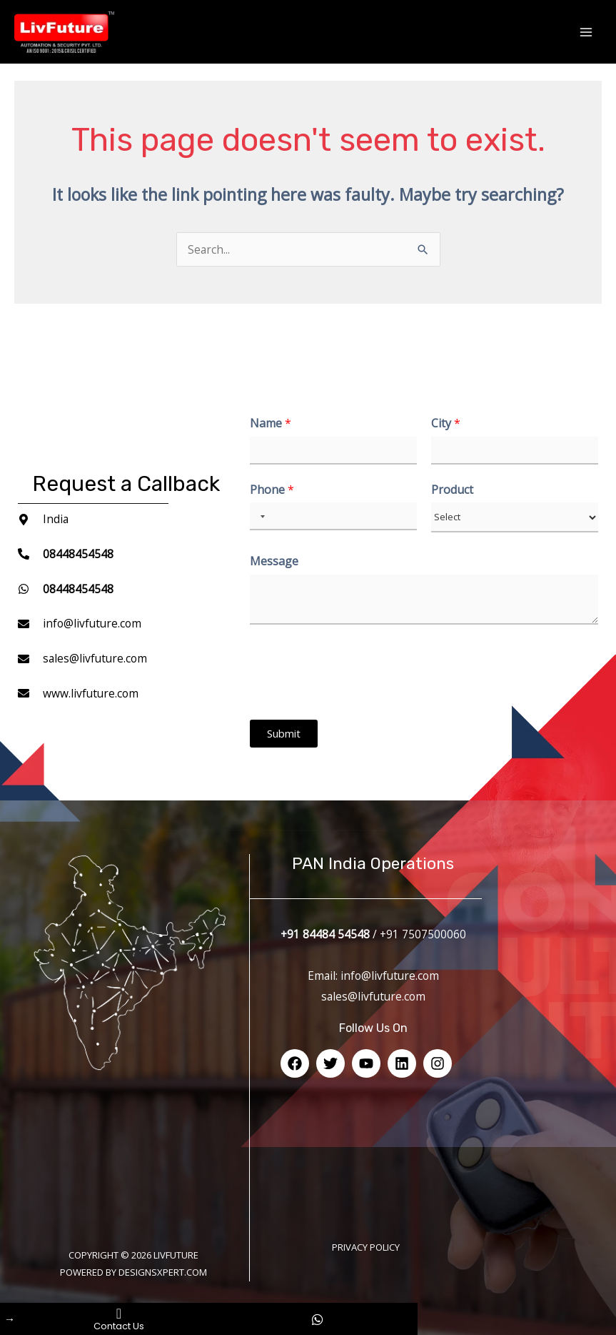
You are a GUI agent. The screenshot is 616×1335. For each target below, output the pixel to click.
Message (274, 561)
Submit (284, 733)
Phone (272, 489)
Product (452, 489)
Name (270, 423)
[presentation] (358, 696)
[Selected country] (260, 516)
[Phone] (333, 516)
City (445, 423)
